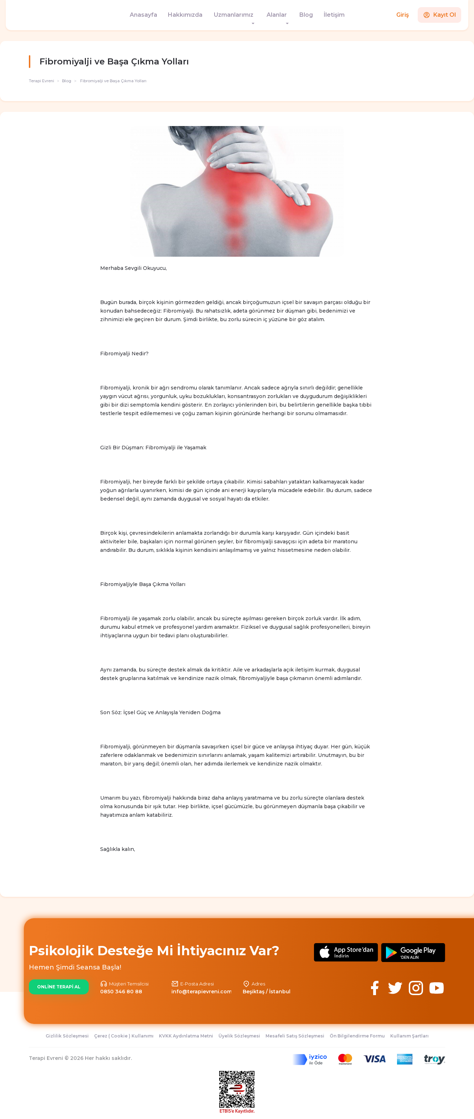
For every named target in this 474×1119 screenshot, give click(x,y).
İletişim (334, 14)
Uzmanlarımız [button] (233, 14)
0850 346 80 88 (121, 991)
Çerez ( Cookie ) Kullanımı (124, 1036)
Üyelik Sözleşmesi (239, 1036)
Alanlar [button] (277, 14)
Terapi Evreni (41, 80)
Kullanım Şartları (409, 1036)
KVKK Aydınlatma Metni (186, 1036)
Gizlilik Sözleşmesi (67, 1036)
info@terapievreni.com (201, 991)
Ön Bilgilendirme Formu (357, 1036)
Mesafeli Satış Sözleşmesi (295, 1036)
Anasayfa (143, 14)
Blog (306, 14)
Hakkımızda (185, 14)
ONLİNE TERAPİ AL (59, 986)
